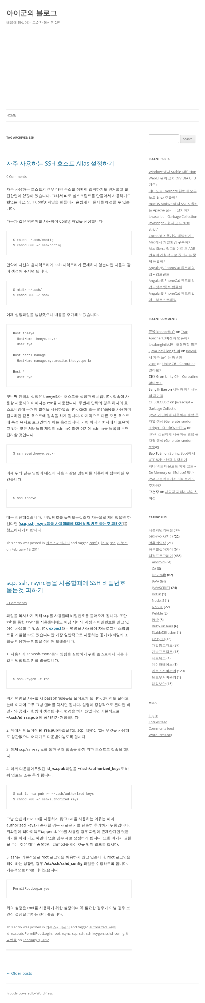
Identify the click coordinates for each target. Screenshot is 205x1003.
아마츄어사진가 (161, 536)
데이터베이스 (162, 664)
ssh (113, 542)
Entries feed (158, 722)
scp (74, 933)
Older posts (19, 973)
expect (55, 628)
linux (105, 542)
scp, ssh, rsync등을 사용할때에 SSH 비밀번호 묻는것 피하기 (66, 586)
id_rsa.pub (14, 933)
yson (152, 363)
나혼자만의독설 (161, 530)
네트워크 (159, 658)
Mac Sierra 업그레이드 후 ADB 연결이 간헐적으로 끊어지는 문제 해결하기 (172, 255)
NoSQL (157, 606)
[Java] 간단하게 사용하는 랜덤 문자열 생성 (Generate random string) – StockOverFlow (174, 421)
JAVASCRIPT (161, 587)
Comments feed (161, 728)
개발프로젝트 (162, 651)
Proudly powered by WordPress (29, 993)
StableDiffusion (164, 632)
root (56, 933)
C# (154, 568)
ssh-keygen (95, 933)
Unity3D (158, 638)
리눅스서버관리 (58, 542)
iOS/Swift (159, 574)
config (94, 542)
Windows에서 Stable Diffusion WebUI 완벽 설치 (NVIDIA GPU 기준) (172, 178)
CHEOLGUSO (159, 402)
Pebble (157, 613)
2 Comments (16, 602)
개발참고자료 (162, 645)
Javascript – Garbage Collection (173, 216)
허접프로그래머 (161, 555)
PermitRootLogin (38, 933)
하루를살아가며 (161, 549)
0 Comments (16, 176)
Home (11, 115)
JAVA (155, 581)
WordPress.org (160, 734)
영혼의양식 (157, 542)
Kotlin (156, 594)
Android (158, 562)
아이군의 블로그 (31, 13)
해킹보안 (159, 683)
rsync (66, 933)
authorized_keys (102, 927)
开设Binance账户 (162, 331)
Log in (153, 715)
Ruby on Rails (162, 626)
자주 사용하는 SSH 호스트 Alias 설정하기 (60, 163)
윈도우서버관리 (164, 677)
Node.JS (158, 600)
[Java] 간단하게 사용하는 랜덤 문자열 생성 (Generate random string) (174, 440)
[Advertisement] (102, 69)
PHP (155, 619)
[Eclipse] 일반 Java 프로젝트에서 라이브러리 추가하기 (172, 479)
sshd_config (114, 933)
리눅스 (122, 542)
